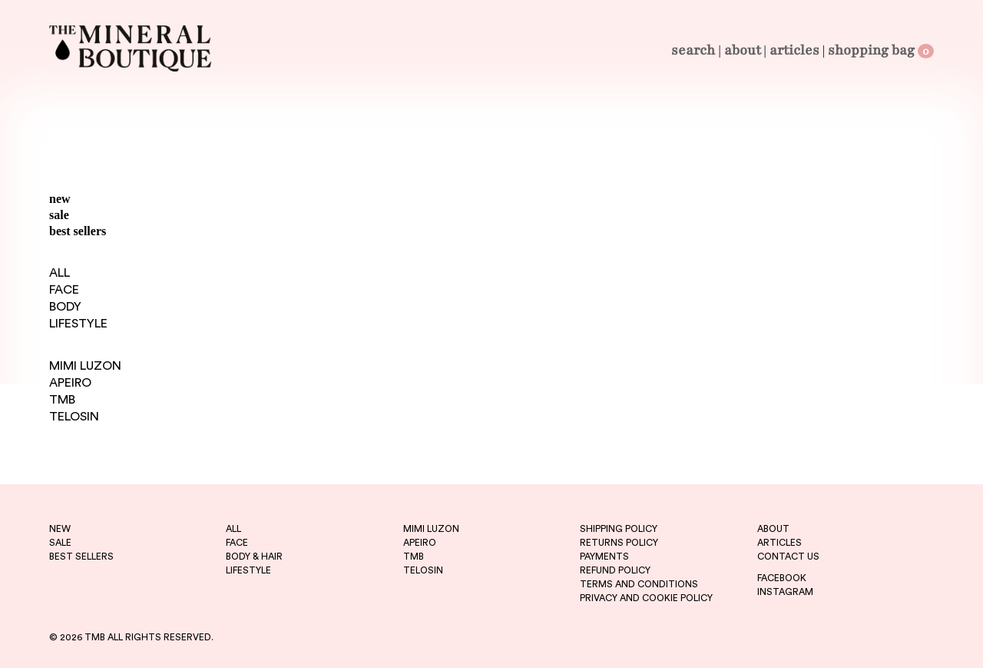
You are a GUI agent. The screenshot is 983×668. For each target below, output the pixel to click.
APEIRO (70, 383)
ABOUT (773, 528)
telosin (423, 570)
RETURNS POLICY (619, 542)
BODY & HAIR (254, 556)
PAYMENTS (604, 556)
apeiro (419, 542)
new (60, 198)
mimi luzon (431, 528)
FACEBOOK (781, 578)
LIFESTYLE (78, 323)
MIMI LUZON (85, 366)
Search (693, 50)
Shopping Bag (881, 50)
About (742, 50)
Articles (794, 50)
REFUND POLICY (615, 570)
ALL (59, 273)
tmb (413, 556)
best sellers (77, 231)
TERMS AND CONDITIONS (639, 584)
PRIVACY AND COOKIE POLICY (646, 598)
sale (59, 214)
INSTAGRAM (785, 592)
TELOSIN (74, 416)
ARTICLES (779, 542)
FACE (64, 290)
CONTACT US (788, 556)
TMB (62, 400)
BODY (65, 307)
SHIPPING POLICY (618, 528)
